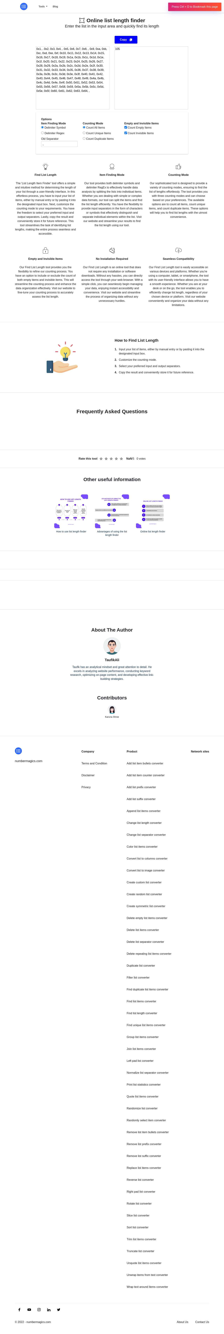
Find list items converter (141, 1001)
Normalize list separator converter (148, 1072)
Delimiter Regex (54, 133)
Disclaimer (88, 775)
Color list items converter (142, 846)
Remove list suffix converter (144, 1156)
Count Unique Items (98, 133)
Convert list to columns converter (147, 858)
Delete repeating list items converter (149, 953)
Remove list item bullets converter (148, 1132)
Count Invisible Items (141, 133)
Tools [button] (41, 6)
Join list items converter (141, 1048)
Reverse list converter (140, 1179)
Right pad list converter (141, 1191)
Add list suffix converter (141, 799)
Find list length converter (142, 1013)
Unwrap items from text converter (147, 1274)
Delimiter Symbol (55, 127)
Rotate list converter (139, 1203)
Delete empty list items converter (147, 918)
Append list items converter (143, 810)
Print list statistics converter (144, 1084)
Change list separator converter (146, 834)
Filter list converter (138, 977)
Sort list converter (137, 1227)
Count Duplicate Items (100, 138)
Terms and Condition (94, 763)
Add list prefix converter (141, 787)
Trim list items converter (141, 1239)
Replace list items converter (144, 1167)
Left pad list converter (140, 1060)
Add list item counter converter (145, 775)
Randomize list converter (142, 1108)
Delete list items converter (143, 929)
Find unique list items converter (146, 1025)
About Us (182, 1322)
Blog (55, 6)
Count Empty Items (140, 127)
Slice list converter (138, 1215)
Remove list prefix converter (144, 1144)
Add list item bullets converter (145, 763)
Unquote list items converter (144, 1263)
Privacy (86, 787)
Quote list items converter (142, 1096)
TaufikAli (112, 660)
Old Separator (50, 138)
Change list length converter (144, 822)
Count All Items (95, 127)
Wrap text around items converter (147, 1286)
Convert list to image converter (146, 870)
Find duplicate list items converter (147, 989)
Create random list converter (144, 894)
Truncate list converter (140, 1251)
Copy (126, 39)
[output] (151, 77)
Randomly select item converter (146, 1120)
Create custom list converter (144, 882)
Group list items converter (143, 1037)
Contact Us (202, 1322)
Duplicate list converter (141, 965)
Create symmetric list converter (146, 906)
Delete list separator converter (145, 941)
